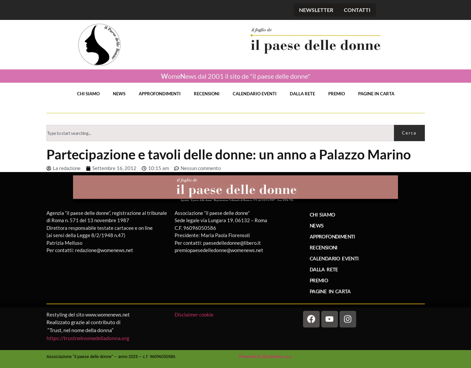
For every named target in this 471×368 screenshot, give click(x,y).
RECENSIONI (206, 93)
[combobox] (220, 133)
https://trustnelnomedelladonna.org (87, 338)
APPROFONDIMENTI (160, 93)
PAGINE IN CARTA (376, 93)
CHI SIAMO (88, 93)
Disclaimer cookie (194, 315)
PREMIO (336, 93)
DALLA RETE (302, 93)
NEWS (119, 93)
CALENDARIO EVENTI (254, 93)
